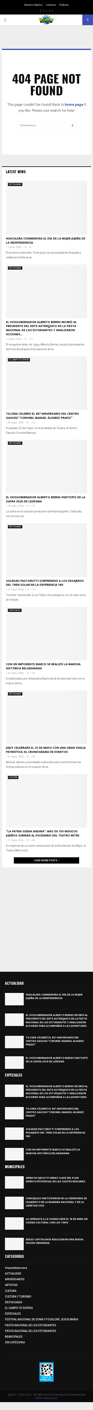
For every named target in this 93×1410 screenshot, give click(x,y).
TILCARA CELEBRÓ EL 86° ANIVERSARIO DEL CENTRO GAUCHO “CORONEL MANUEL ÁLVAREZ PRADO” (42, 416)
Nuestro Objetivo (33, 5)
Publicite (64, 5)
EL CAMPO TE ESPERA (19, 360)
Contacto (51, 5)
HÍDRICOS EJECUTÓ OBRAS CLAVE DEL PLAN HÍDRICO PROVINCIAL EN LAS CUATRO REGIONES (55, 1180)
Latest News (16, 171)
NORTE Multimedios (47, 1398)
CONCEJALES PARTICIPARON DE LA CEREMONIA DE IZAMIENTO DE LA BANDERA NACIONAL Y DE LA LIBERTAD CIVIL (56, 1202)
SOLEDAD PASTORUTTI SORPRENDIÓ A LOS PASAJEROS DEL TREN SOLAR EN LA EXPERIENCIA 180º (45, 583)
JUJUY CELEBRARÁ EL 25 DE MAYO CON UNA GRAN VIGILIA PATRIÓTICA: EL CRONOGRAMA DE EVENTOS (46, 750)
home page (74, 104)
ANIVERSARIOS (15, 1279)
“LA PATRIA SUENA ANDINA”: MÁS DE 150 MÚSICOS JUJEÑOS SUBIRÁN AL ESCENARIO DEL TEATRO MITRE (42, 833)
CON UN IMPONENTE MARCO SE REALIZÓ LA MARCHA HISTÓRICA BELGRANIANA (43, 666)
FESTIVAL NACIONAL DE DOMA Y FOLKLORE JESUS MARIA (41, 1319)
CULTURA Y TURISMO (18, 1296)
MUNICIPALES (14, 1336)
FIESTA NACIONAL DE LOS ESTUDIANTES (30, 1325)
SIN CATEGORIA (15, 1342)
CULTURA (13, 777)
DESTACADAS (15, 184)
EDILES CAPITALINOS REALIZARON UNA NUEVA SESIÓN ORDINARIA (54, 1241)
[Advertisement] (46, 917)
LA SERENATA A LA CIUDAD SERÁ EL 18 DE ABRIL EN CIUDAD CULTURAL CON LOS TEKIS (57, 1221)
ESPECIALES (15, 610)
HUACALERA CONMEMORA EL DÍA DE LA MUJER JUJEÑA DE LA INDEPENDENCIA (45, 240)
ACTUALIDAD (13, 1273)
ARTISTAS (11, 1285)
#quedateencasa (16, 1267)
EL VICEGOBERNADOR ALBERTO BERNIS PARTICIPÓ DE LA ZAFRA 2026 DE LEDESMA (45, 499)
